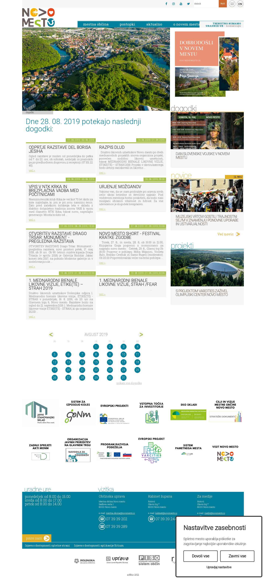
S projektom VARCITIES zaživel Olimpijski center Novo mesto (202, 293)
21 (82, 370)
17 (123, 362)
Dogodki (30, 112)
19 (54, 370)
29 (96, 377)
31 (123, 377)
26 (54, 377)
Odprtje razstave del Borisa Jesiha (60, 149)
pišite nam (38, 538)
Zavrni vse (237, 556)
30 (110, 377)
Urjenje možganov (120, 186)
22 (96, 370)
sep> (141, 334)
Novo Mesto (47, 17)
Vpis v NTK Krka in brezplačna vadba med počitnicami (54, 190)
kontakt (232, 4)
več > (32, 170)
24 (123, 370)
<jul (51, 334)
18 (137, 362)
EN (240, 4)
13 (68, 362)
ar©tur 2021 (133, 574)
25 (137, 370)
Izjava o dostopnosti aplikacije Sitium (99, 545)
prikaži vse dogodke (129, 383)
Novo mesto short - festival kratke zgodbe (130, 235)
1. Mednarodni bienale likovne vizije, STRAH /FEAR (128, 282)
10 (123, 354)
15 (96, 362)
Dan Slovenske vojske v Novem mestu (203, 156)
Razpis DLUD (112, 147)
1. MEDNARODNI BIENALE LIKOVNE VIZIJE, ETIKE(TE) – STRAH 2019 (56, 284)
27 (68, 377)
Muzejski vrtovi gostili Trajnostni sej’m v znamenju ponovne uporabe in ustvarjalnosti (207, 220)
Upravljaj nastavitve (219, 567)
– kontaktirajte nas (223, 25)
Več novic (225, 234)
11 (137, 354)
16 (110, 362)
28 (82, 377)
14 (82, 362)
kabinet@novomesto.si (166, 513)
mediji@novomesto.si (214, 513)
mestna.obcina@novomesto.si (120, 513)
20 (68, 370)
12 (54, 362)
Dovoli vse (200, 556)
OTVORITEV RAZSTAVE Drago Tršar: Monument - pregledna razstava (58, 237)
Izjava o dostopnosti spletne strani (47, 545)
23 (110, 370)
